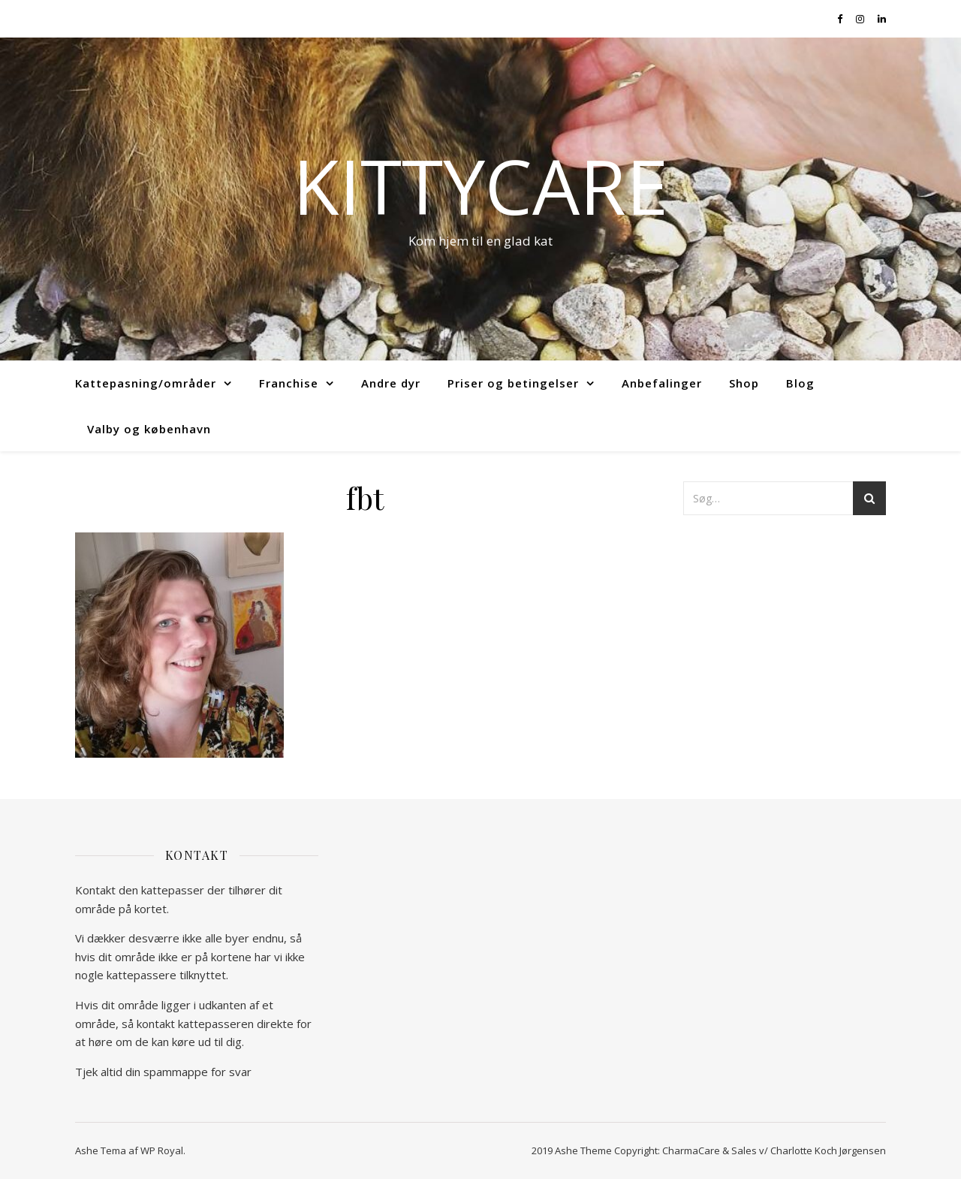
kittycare (480, 185)
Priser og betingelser (513, 382)
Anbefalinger (662, 382)
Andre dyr (390, 382)
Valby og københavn (149, 428)
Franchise (288, 382)
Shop (744, 382)
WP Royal (161, 1150)
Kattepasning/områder (145, 382)
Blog (800, 382)
